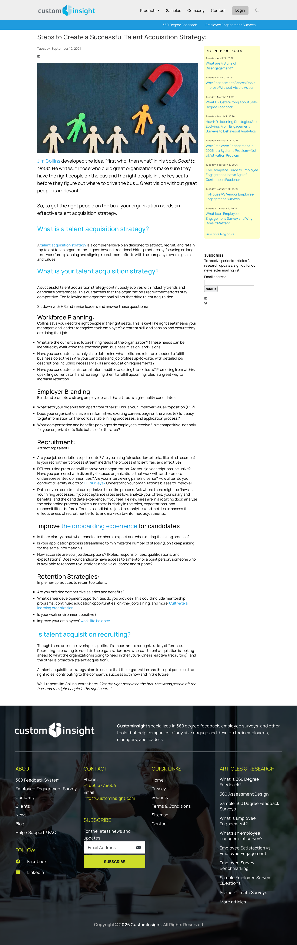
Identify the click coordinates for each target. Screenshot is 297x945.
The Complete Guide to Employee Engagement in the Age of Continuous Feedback (232, 175)
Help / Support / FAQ (36, 832)
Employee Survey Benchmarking (237, 865)
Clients (23, 806)
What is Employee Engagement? (238, 821)
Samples (173, 10)
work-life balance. (96, 620)
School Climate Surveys (243, 892)
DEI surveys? (95, 483)
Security (160, 797)
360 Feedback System (38, 780)
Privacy (159, 789)
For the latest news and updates (107, 834)
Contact (218, 10)
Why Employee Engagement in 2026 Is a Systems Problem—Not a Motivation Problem (231, 150)
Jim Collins (48, 161)
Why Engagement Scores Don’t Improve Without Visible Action (230, 85)
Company (196, 10)
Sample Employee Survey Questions (245, 880)
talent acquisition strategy (63, 245)
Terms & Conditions (171, 806)
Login (240, 10)
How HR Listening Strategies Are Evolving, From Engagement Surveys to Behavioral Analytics (231, 126)
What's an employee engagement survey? (241, 835)
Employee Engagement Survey (46, 789)
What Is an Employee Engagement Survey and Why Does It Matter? (229, 218)
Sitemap (160, 815)
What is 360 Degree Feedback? (239, 782)
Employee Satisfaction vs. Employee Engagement (246, 850)
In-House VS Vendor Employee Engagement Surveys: (230, 196)
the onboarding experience (100, 526)
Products (148, 10)
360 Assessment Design (244, 794)
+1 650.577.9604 (100, 785)
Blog (20, 824)
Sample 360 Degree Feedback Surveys (249, 806)
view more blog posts (220, 234)
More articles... (235, 902)
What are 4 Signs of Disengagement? (221, 65)
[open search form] (257, 10)
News (21, 815)
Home (158, 780)
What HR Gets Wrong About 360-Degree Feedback (232, 104)
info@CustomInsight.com (109, 798)
